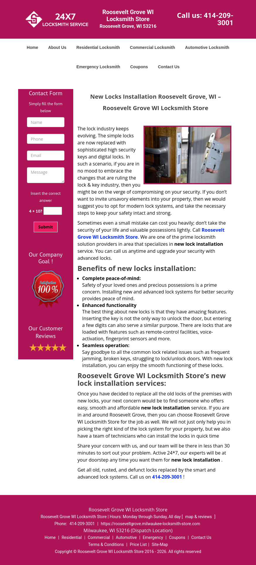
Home (32, 47)
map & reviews (199, 516)
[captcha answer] (52, 211)
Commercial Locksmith (152, 47)
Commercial (99, 537)
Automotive (126, 537)
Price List (138, 544)
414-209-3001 (218, 19)
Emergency (153, 537)
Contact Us (169, 66)
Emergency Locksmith (98, 66)
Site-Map (160, 544)
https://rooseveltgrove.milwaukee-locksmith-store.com (150, 523)
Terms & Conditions (106, 544)
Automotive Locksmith (207, 47)
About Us (57, 47)
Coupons (139, 66)
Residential (72, 537)
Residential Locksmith (98, 47)
